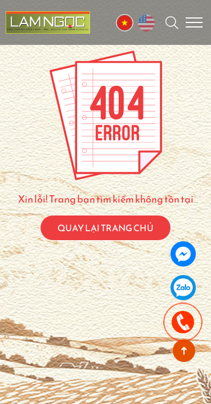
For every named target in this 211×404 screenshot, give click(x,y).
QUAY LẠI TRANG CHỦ (105, 228)
